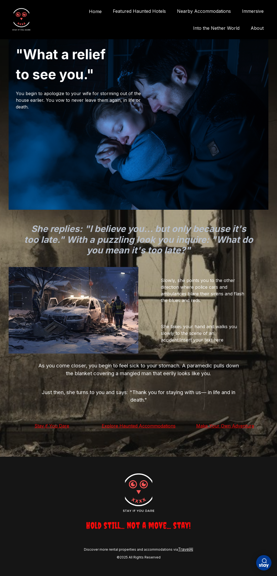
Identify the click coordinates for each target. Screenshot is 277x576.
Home (95, 11)
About (257, 28)
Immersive (253, 11)
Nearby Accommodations (204, 11)
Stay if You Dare (51, 426)
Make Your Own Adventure (225, 426)
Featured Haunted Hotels (139, 11)
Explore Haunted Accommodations (139, 426)
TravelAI (185, 549)
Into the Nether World (216, 28)
